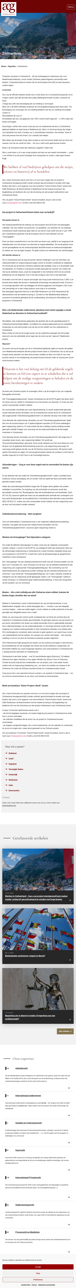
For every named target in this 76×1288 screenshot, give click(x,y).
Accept (38, 1267)
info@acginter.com (14, 203)
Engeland (12, 764)
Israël (11, 759)
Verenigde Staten (16, 769)
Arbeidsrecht (21, 1068)
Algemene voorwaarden (46, 1285)
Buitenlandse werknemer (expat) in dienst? (25, 956)
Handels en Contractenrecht (28, 1123)
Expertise (12, 66)
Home (3, 66)
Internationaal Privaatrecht (28, 1177)
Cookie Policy (25, 1285)
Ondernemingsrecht (24, 1205)
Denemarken (14, 790)
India (11, 785)
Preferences (38, 1280)
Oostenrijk (13, 774)
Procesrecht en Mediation (27, 1232)
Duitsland (12, 753)
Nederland (13, 780)
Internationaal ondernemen (28, 1095)
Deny (38, 1273)
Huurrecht (20, 1150)
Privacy (34, 1285)
